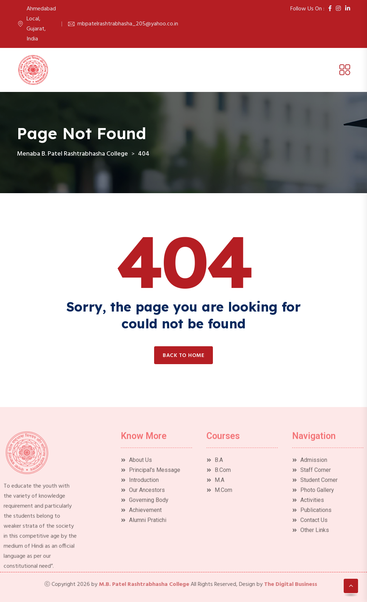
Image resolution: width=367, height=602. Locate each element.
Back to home (183, 355)
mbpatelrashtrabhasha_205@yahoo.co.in (127, 24)
